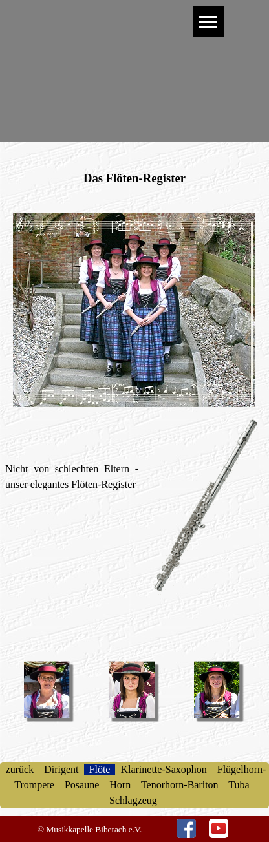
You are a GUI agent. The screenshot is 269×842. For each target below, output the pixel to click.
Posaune (81, 784)
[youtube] (218, 828)
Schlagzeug (134, 800)
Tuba (239, 784)
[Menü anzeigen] (208, 22)
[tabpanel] (134, 154)
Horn (120, 784)
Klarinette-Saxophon (163, 769)
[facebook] (186, 828)
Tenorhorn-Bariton (179, 784)
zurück (21, 769)
